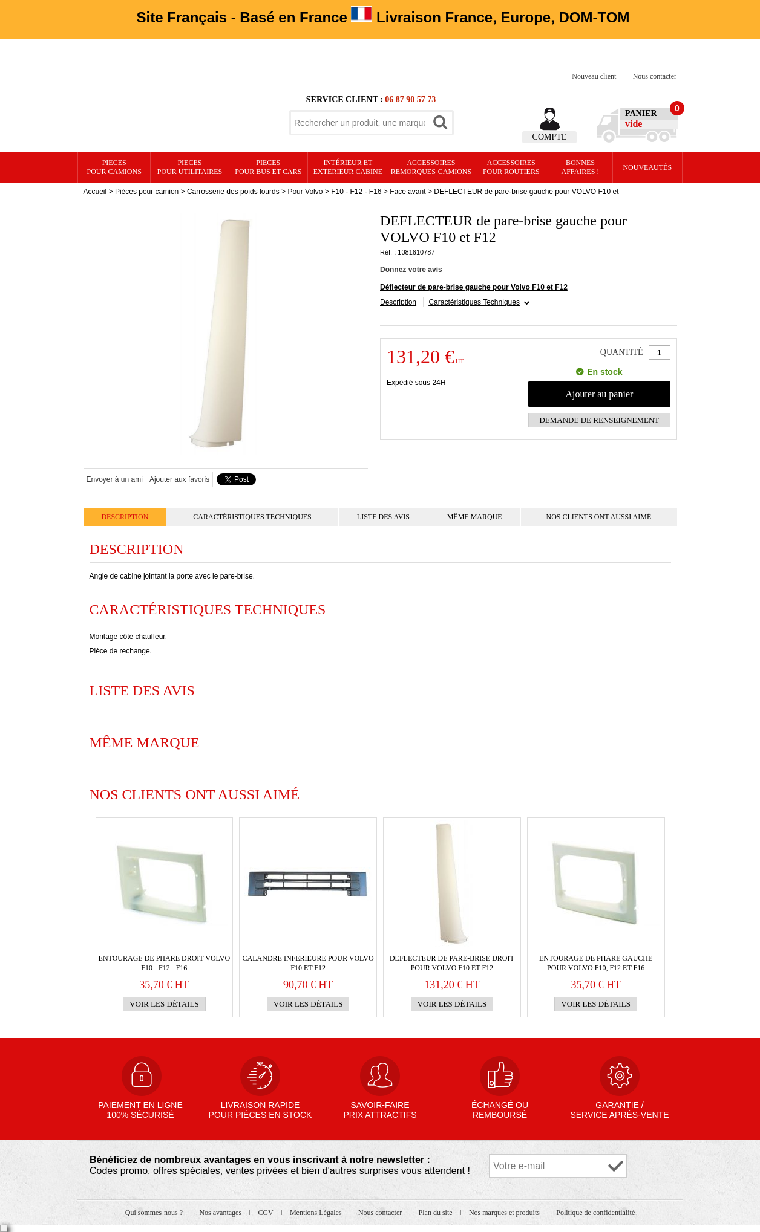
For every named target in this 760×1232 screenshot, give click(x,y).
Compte (549, 136)
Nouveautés (647, 167)
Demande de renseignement (599, 419)
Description (398, 302)
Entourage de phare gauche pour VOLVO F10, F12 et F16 (595, 963)
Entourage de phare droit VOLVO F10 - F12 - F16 (165, 963)
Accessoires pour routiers (511, 167)
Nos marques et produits (505, 1212)
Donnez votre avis (411, 269)
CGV (266, 1212)
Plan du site (436, 1212)
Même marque (474, 517)
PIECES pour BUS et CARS (268, 167)
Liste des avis (383, 517)
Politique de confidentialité (595, 1212)
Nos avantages (221, 1212)
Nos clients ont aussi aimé (598, 517)
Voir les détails (164, 1003)
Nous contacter (654, 76)
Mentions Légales (317, 1212)
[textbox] (359, 123)
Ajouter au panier (599, 394)
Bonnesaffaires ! (581, 167)
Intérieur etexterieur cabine (347, 167)
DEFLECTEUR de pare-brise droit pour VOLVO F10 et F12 (452, 963)
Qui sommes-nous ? (155, 1212)
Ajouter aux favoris (179, 479)
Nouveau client (595, 76)
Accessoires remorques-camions (431, 167)
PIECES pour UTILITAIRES (189, 167)
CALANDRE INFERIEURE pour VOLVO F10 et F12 (308, 963)
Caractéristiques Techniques (474, 302)
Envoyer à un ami (115, 479)
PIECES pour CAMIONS (114, 167)
